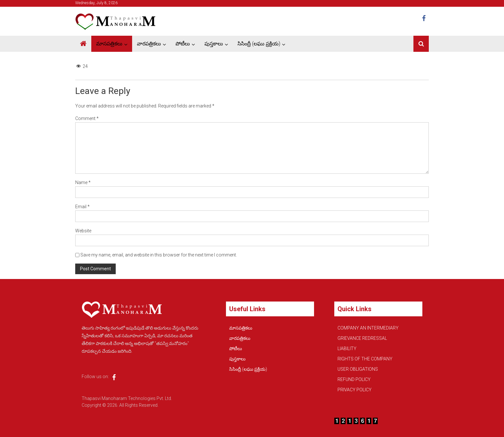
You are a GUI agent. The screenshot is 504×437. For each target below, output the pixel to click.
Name (83, 182)
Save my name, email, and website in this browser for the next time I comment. (158, 254)
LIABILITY (347, 348)
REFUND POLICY (354, 379)
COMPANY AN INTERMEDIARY (368, 327)
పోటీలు (183, 44)
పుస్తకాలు (213, 44)
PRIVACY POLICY (355, 389)
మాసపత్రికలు (109, 44)
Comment (87, 118)
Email (82, 206)
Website (83, 230)
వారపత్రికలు (149, 44)
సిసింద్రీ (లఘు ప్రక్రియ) (259, 44)
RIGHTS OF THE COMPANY (365, 358)
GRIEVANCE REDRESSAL (362, 338)
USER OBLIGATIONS (358, 369)
